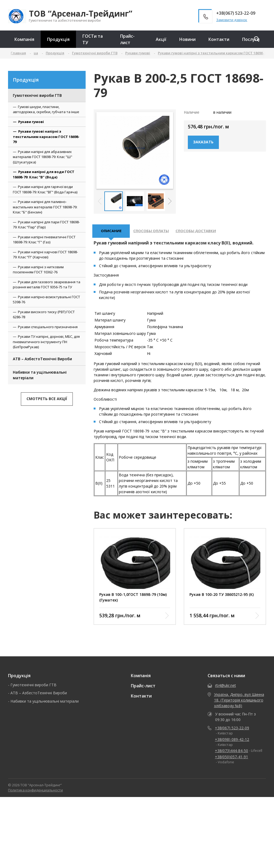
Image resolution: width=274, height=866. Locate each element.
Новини (187, 39)
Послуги (251, 39)
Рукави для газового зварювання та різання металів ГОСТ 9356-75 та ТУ (46, 284)
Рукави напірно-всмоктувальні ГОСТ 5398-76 (46, 299)
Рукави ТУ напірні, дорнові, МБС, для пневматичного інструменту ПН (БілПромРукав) (46, 341)
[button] (169, 201)
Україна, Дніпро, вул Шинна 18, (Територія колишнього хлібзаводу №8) (239, 703)
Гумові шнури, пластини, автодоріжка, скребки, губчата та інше (46, 109)
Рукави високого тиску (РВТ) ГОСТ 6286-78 (44, 314)
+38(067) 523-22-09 (232, 730)
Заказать (203, 141)
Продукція (58, 39)
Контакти (218, 39)
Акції (161, 39)
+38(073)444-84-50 (231, 753)
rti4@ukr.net (225, 688)
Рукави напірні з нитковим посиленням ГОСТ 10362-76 (38, 270)
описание (112, 232)
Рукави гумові (31, 121)
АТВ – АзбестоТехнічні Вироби (42, 358)
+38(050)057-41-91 (231, 759)
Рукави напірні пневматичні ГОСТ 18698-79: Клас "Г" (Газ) (44, 240)
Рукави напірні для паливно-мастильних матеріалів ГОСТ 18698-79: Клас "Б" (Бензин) (45, 206)
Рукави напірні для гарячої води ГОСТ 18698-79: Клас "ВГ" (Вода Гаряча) (45, 189)
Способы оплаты (155, 232)
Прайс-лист (127, 39)
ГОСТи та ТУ (92, 39)
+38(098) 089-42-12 (232, 741)
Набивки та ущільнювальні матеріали (40, 375)
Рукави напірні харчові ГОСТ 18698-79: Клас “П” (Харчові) (45, 255)
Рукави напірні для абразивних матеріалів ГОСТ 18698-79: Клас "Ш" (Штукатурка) (42, 156)
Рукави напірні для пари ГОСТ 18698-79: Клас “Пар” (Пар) (46, 225)
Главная (18, 53)
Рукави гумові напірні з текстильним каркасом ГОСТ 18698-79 (46, 136)
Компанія (24, 39)
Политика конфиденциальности (35, 792)
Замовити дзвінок (231, 19)
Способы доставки (204, 232)
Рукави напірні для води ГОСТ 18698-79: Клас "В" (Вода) (43, 174)
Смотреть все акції (46, 398)
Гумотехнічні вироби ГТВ (37, 95)
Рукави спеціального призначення (48, 326)
